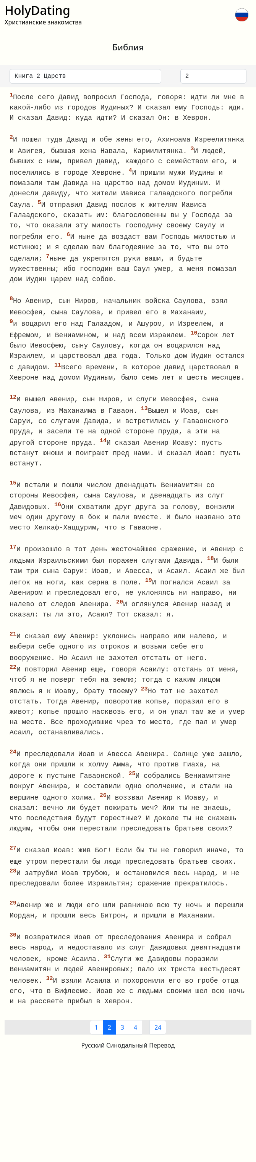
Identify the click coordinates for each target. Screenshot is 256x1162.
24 (157, 1040)
